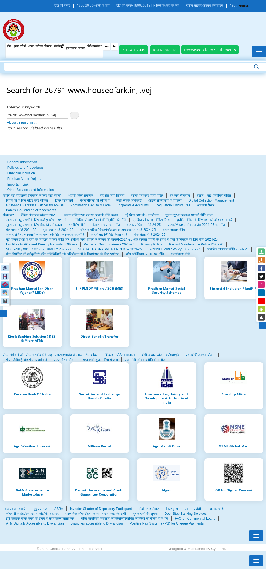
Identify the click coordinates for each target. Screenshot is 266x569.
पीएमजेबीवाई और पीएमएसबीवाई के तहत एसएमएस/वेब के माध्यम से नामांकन (51, 355)
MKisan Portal (99, 446)
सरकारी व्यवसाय (180, 195)
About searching (22, 122)
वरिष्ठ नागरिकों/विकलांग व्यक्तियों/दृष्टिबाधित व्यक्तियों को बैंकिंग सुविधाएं (124, 518)
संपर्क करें (59, 46)
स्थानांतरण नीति (180, 254)
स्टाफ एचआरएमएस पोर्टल (147, 195)
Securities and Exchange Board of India (99, 396)
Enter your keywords (23, 107)
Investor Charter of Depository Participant (101, 509)
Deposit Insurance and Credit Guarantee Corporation (99, 492)
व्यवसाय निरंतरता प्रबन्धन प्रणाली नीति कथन (91, 215)
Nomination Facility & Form (90, 205)
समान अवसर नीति (174, 230)
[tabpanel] (133, 203)
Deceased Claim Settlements (210, 49)
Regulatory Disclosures (173, 205)
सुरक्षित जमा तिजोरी (112, 195)
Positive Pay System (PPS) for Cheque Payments (167, 523)
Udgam (167, 490)
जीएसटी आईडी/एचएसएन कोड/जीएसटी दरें (32, 514)
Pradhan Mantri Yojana (24, 179)
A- (114, 46)
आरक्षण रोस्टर (205, 205)
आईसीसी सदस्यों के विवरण (165, 200)
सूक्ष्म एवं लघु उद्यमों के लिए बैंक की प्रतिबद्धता (34, 225)
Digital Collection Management (211, 200)
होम (9, 46)
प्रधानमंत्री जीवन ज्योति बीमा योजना (146, 360)
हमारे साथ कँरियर (75, 48)
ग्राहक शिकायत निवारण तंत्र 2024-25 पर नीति (196, 225)
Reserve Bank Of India (32, 394)
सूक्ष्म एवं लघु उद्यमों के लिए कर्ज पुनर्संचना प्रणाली (36, 220)
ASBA (58, 509)
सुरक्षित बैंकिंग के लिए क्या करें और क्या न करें (204, 220)
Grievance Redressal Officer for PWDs (35, 205)
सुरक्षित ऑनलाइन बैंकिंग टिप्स (151, 220)
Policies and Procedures (25, 168)
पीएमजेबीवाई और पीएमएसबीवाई (26, 360)
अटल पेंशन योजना (65, 360)
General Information (22, 162)
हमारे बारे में (20, 46)
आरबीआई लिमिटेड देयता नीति (109, 234)
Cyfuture (218, 549)
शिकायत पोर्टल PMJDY (120, 355)
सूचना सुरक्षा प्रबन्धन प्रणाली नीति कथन (189, 215)
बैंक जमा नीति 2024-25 (21, 230)
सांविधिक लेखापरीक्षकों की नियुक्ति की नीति (99, 220)
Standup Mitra (234, 394)
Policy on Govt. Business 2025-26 (109, 244)
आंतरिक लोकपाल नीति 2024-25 (227, 249)
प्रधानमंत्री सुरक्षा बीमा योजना (100, 360)
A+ (107, 46)
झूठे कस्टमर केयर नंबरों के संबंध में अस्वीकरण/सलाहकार (40, 518)
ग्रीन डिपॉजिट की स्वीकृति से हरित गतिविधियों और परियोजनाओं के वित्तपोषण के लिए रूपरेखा (62, 254)
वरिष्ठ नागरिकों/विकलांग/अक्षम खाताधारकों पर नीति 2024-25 (118, 230)
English (244, 6)
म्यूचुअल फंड (39, 509)
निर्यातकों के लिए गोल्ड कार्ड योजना (27, 200)
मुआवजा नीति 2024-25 (58, 230)
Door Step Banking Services (185, 514)
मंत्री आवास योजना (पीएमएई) (160, 355)
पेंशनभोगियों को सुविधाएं (95, 200)
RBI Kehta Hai (165, 49)
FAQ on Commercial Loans (195, 518)
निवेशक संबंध (94, 46)
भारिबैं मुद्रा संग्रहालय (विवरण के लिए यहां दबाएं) (32, 195)
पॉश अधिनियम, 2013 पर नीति (145, 254)
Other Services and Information (30, 190)
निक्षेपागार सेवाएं (149, 509)
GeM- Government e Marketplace (32, 492)
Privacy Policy (151, 244)
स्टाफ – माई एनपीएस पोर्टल (214, 195)
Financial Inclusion (21, 173)
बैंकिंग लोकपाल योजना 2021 (39, 215)
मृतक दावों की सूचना (145, 514)
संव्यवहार (8, 215)
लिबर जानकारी (64, 200)
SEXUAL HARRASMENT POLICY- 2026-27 (110, 249)
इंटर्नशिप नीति (77, 225)
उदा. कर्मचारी (216, 509)
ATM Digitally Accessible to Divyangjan (35, 523)
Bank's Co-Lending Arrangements (31, 210)
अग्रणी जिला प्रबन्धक (80, 195)
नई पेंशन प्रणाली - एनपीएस (142, 215)
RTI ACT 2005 (133, 49)
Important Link (18, 184)
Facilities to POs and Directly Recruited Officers (41, 244)
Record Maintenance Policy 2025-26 (196, 244)
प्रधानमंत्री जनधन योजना (200, 355)
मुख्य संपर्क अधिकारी (129, 200)
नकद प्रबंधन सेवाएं (14, 509)
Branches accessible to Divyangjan (97, 523)
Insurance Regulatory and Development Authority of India (166, 398)
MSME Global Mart (233, 446)
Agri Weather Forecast (32, 446)
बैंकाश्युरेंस (172, 509)
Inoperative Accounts (133, 205)
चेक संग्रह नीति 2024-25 (149, 234)
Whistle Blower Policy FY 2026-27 (174, 249)
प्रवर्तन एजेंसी (193, 509)
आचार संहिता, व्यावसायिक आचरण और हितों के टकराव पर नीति (45, 234)
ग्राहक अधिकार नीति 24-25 (144, 225)
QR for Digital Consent (233, 490)
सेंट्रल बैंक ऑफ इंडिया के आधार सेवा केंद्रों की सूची (95, 514)
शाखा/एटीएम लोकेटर (40, 46)
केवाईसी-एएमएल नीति (106, 225)
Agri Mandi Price (166, 446)
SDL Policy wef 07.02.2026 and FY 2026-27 (38, 249)
